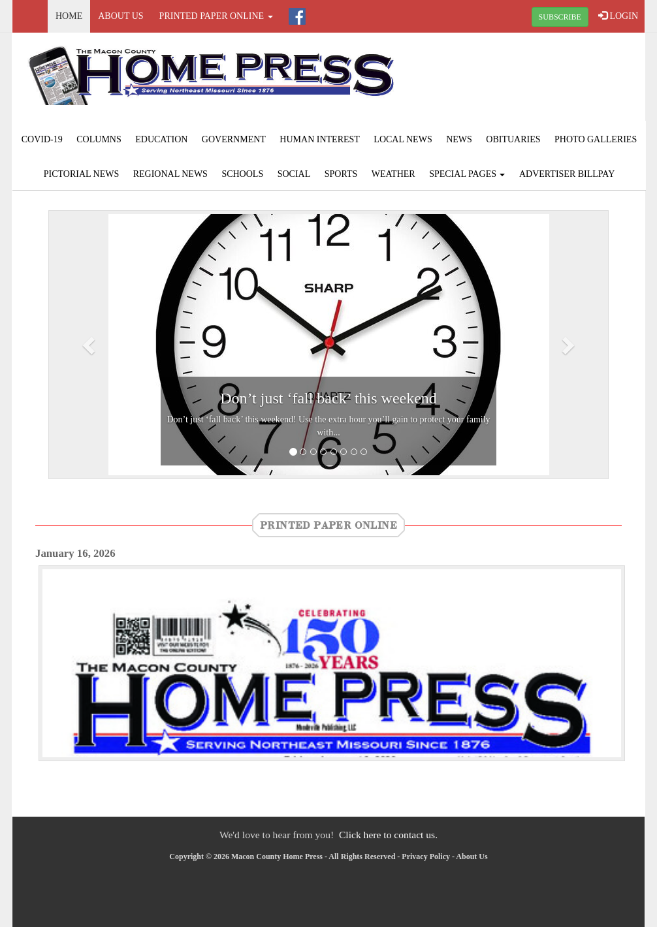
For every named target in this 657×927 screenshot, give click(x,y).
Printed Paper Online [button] (216, 16)
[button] (90, 344)
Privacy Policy (426, 856)
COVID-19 (42, 139)
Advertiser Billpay (567, 174)
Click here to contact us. (388, 834)
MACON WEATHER (538, 81)
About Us (120, 16)
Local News (403, 139)
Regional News (170, 174)
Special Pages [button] (467, 174)
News (459, 139)
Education (161, 139)
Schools (242, 174)
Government (234, 139)
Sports (341, 174)
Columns (98, 139)
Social (294, 174)
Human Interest (320, 139)
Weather (393, 174)
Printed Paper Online (328, 525)
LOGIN (618, 15)
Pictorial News (82, 174)
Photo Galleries (595, 139)
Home (69, 16)
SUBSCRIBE (560, 17)
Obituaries (513, 139)
